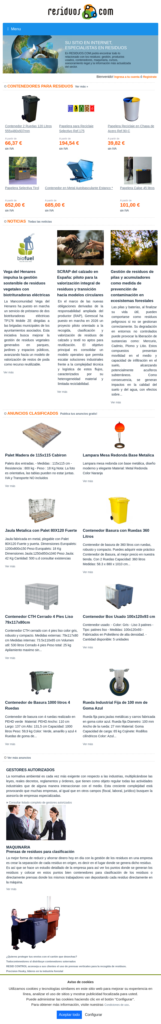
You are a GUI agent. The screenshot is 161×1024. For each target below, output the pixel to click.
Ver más (8, 372)
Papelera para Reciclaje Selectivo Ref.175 (76, 128)
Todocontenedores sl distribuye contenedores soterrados (41, 961)
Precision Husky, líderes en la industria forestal (34, 971)
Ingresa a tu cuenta (126, 77)
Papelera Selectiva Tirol (22, 188)
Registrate (150, 77)
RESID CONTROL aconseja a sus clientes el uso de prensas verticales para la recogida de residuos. (66, 966)
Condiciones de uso (116, 1004)
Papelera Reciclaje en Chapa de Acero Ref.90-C (131, 128)
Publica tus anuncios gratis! (78, 413)
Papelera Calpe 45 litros (137, 188)
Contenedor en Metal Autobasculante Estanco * (79, 188)
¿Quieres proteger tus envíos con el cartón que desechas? (41, 956)
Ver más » (81, 86)
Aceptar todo (69, 1015)
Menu (14, 29)
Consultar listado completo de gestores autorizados (40, 802)
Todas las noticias (40, 221)
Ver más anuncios (19, 757)
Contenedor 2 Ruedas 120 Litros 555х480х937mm (28, 128)
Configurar (93, 1015)
